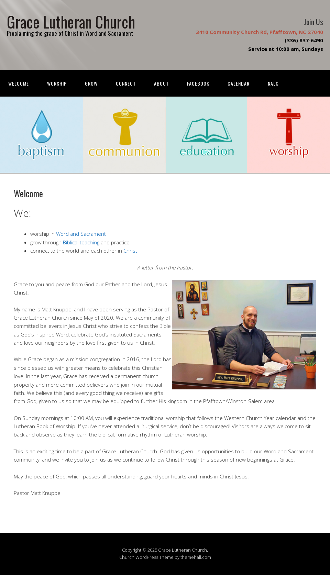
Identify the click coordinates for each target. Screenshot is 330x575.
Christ (130, 250)
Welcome (18, 83)
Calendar (239, 83)
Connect (126, 83)
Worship (57, 83)
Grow (91, 83)
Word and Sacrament (81, 233)
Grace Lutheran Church (71, 21)
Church (126, 557)
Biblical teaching (81, 242)
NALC (273, 83)
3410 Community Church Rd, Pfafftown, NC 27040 (259, 32)
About (161, 83)
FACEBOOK (198, 83)
